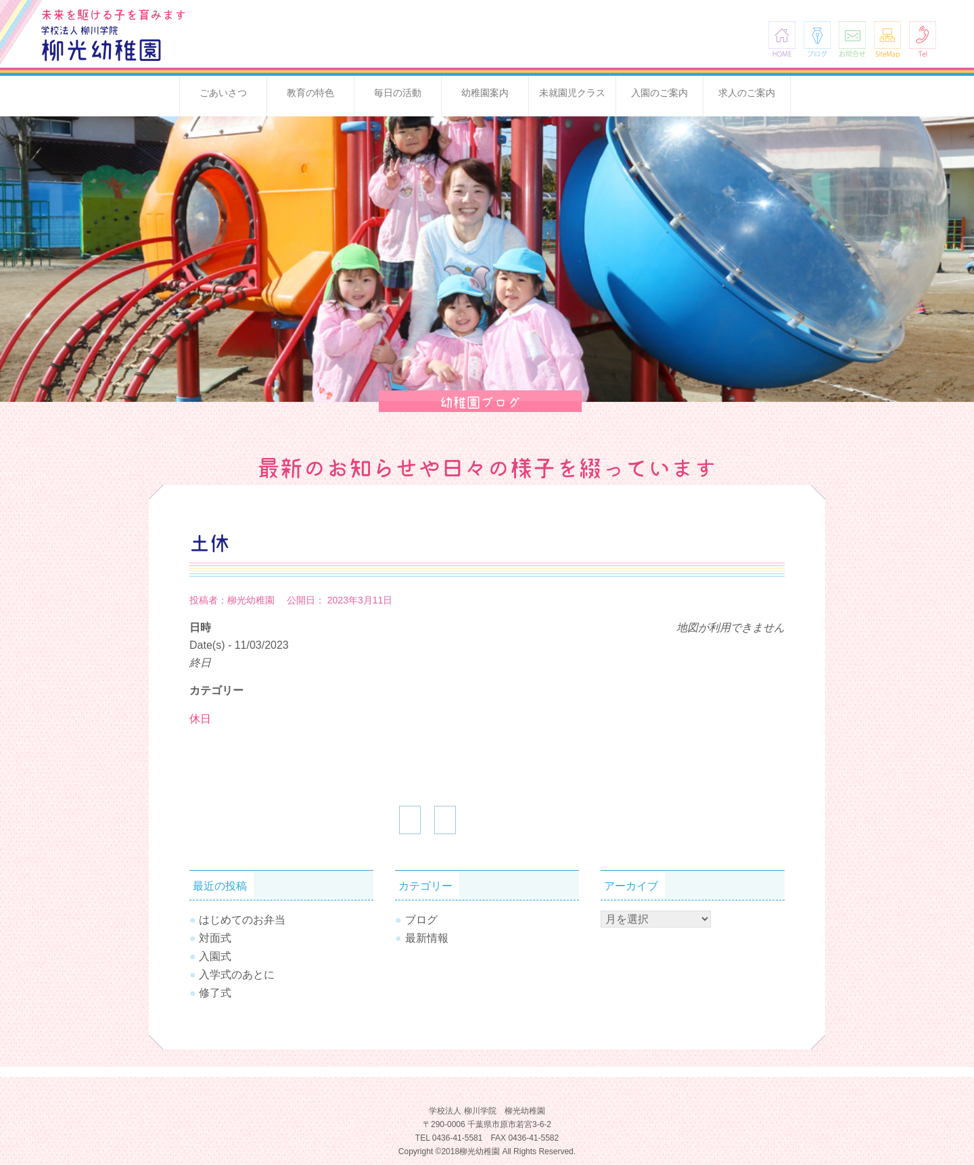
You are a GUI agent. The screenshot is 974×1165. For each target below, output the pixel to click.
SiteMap (887, 39)
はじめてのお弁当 (242, 920)
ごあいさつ (223, 92)
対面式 (215, 938)
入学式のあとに (237, 974)
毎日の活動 (397, 92)
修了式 (215, 993)
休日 (200, 719)
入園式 (215, 956)
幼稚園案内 (485, 92)
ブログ (817, 39)
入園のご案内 (659, 92)
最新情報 (426, 938)
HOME (781, 39)
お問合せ (852, 39)
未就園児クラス (572, 92)
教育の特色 (310, 92)
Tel (922, 39)
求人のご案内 (746, 92)
